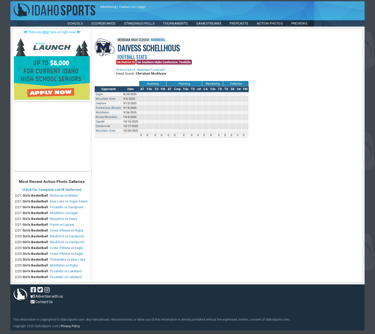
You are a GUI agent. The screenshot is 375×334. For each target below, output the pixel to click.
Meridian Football (151, 70)
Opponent (108, 89)
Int (199, 89)
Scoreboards (103, 23)
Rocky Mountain (106, 117)
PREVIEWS (299, 23)
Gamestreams (209, 23)
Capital (100, 121)
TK (226, 89)
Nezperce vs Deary (63, 219)
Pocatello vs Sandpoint (67, 207)
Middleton (102, 112)
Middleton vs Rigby (64, 265)
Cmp (177, 89)
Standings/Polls (139, 23)
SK (233, 89)
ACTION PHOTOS (270, 23)
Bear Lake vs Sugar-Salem (69, 201)
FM (163, 89)
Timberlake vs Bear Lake (67, 259)
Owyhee (101, 103)
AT (142, 89)
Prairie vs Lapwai (62, 224)
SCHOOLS (75, 23)
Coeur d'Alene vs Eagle (66, 248)
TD (156, 89)
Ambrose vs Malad (63, 195)
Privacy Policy (70, 326)
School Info (125, 70)
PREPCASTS (239, 23)
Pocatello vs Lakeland (66, 271)
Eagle (99, 94)
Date (130, 89)
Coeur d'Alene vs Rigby (66, 230)
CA (205, 89)
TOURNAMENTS (175, 23)
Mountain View (105, 98)
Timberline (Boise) (108, 108)
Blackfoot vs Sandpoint (67, 236)
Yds (149, 89)
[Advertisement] (52, 137)
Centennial (103, 126)
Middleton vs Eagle (64, 213)
